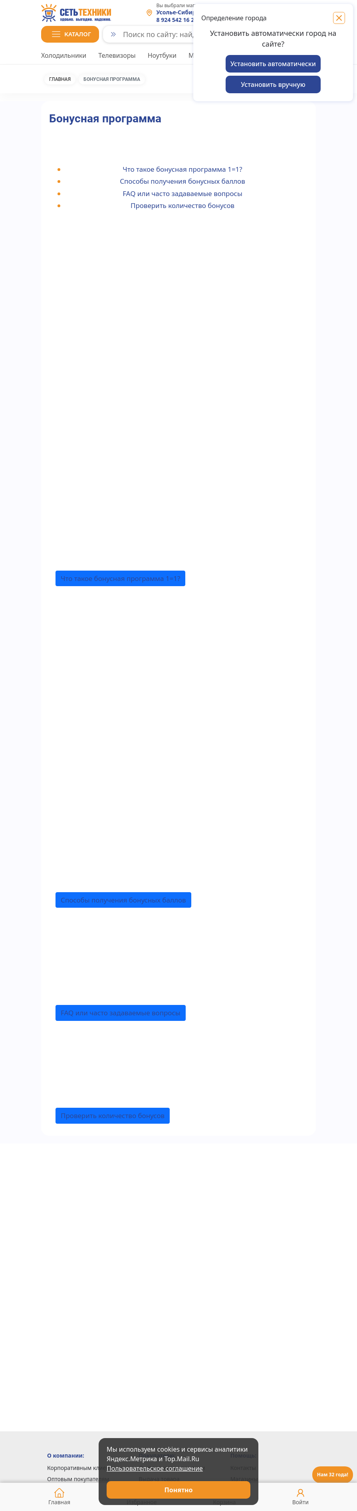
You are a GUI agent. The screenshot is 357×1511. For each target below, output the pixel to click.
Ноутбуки (162, 55)
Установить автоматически (273, 63)
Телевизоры (116, 55)
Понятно (179, 1489)
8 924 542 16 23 (177, 20)
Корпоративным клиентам (83, 1468)
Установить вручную (273, 84)
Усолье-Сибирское (183, 12)
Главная (60, 79)
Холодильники (63, 55)
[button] (70, 34)
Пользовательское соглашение (155, 1468)
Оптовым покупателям (78, 1479)
